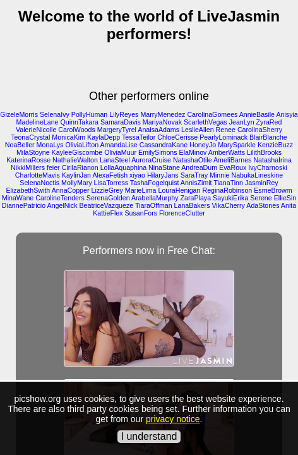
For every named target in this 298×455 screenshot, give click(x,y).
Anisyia (286, 114)
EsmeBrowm (273, 190)
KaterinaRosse (28, 160)
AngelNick (62, 205)
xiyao (137, 175)
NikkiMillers (28, 167)
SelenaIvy (54, 114)
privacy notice (173, 419)
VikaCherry (228, 205)
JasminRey (261, 182)
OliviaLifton (81, 145)
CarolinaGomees (212, 114)
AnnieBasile (257, 114)
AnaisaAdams (158, 129)
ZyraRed (269, 122)
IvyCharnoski (267, 167)
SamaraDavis (120, 122)
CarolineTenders (60, 198)
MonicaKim (68, 137)
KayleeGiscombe (77, 152)
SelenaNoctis (39, 182)
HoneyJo (202, 145)
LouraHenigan (179, 190)
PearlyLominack (223, 137)
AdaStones (262, 205)
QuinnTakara (79, 122)
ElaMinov (193, 152)
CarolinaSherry (259, 129)
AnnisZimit (196, 182)
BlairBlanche (268, 137)
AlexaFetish (110, 175)
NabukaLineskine (257, 175)
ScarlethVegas (205, 122)
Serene (260, 198)
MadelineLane (37, 122)
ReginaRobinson (227, 190)
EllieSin (285, 198)
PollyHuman (89, 114)
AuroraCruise (151, 160)
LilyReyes (123, 114)
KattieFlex (107, 213)
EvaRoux (232, 167)
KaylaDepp (103, 137)
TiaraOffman (153, 205)
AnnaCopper (71, 190)
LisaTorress (111, 182)
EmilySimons (157, 152)
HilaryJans (163, 175)
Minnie (219, 175)
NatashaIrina (272, 160)
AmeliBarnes (232, 160)
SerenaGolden (108, 198)
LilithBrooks (264, 152)
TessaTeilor (138, 137)
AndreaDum (199, 167)
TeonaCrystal (30, 137)
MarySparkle (237, 145)
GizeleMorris (19, 114)
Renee (225, 129)
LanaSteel (115, 160)
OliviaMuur (120, 152)
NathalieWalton (75, 160)
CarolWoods (76, 129)
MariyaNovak (162, 122)
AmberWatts (226, 152)
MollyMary (76, 182)
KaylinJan (76, 175)
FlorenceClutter (182, 213)
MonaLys (50, 145)
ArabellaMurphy (155, 198)
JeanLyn (241, 122)
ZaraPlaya (196, 198)
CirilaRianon (80, 167)
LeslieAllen (197, 129)
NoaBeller (20, 145)
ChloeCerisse (177, 137)
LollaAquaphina (123, 167)
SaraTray (194, 175)
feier (53, 167)
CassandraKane (164, 145)
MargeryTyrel (116, 129)
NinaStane (164, 167)
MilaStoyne (33, 152)
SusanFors (141, 213)
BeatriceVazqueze (107, 205)
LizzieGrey (106, 190)
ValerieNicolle (36, 129)
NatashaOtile (192, 160)
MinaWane (18, 198)
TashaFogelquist (154, 182)
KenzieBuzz (275, 145)
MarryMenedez (162, 114)
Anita (288, 205)
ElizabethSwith (28, 190)
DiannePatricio (23, 205)
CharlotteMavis (37, 175)
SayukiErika (230, 198)
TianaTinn (228, 182)
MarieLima (141, 190)
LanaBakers (192, 205)
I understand (149, 436)
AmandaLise (118, 145)
